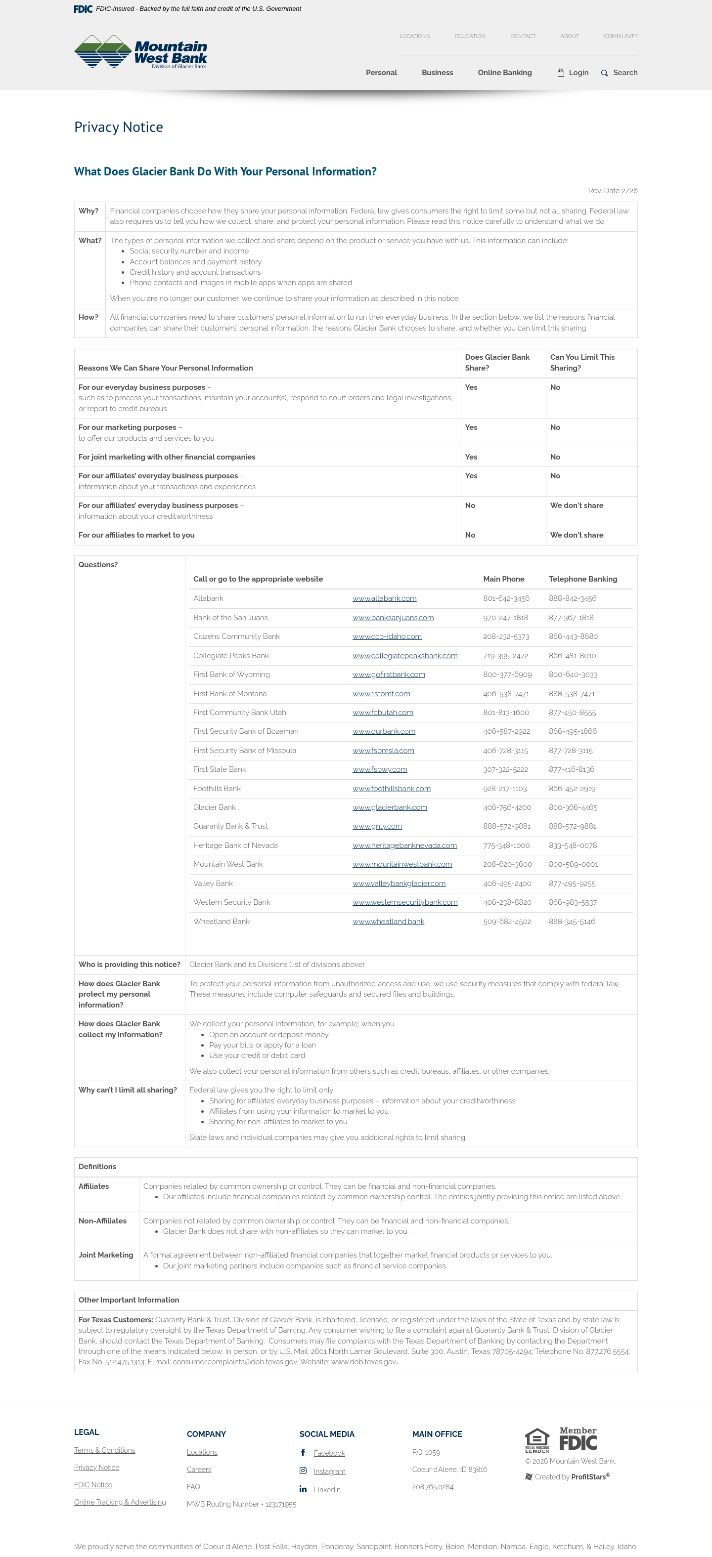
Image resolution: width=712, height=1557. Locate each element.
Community (621, 36)
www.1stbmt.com (381, 693)
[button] (573, 72)
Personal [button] (381, 72)
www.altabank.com (384, 598)
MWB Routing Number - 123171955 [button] (241, 1504)
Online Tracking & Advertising (120, 1502)
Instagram (330, 1471)
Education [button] (470, 36)
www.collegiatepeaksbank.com (405, 655)
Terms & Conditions (104, 1450)
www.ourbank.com (384, 731)
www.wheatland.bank (388, 921)
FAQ (193, 1487)
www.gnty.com (377, 826)
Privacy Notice (96, 1468)
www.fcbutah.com (383, 712)
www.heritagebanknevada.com (405, 845)
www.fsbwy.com (380, 769)
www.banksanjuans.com (393, 617)
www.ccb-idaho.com (387, 636)
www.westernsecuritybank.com (405, 902)
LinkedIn (327, 1490)
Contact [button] (523, 36)
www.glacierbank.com (390, 807)
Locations (415, 36)
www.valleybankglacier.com (399, 883)
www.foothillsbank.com (392, 788)
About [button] (570, 36)
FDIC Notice (93, 1485)
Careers (199, 1469)
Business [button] (437, 72)
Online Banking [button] (505, 72)
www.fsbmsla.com (383, 750)
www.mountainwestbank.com (402, 864)
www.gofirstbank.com (389, 674)
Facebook (329, 1453)
